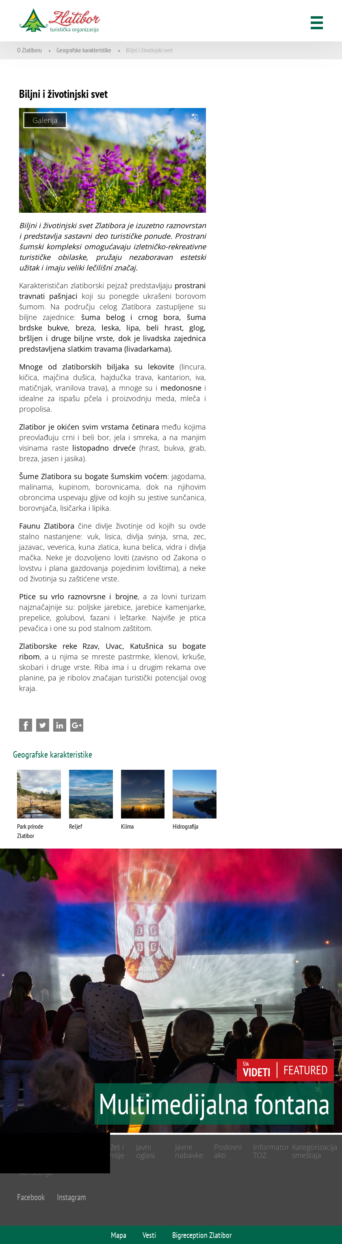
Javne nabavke (189, 1151)
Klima (127, 826)
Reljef (75, 826)
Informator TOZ (271, 1151)
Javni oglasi (145, 1151)
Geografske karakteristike (83, 50)
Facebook (31, 1197)
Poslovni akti (228, 1151)
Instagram (71, 1197)
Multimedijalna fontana (214, 1106)
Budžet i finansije (110, 1151)
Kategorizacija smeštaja (315, 1151)
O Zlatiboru (29, 50)
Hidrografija (185, 826)
